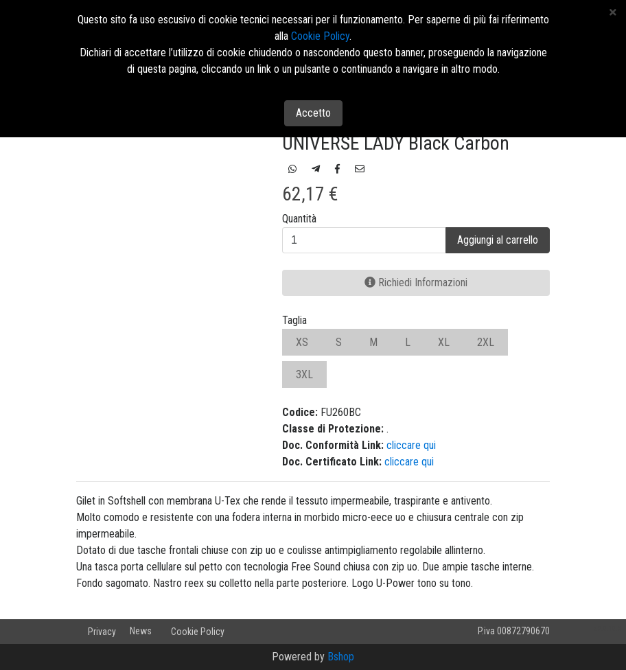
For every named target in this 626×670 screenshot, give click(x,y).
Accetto (313, 112)
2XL (485, 342)
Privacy (102, 631)
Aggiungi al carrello (497, 239)
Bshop (340, 656)
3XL (304, 374)
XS (302, 342)
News (141, 630)
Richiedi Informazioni (415, 282)
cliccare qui (411, 445)
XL (444, 342)
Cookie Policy (197, 631)
